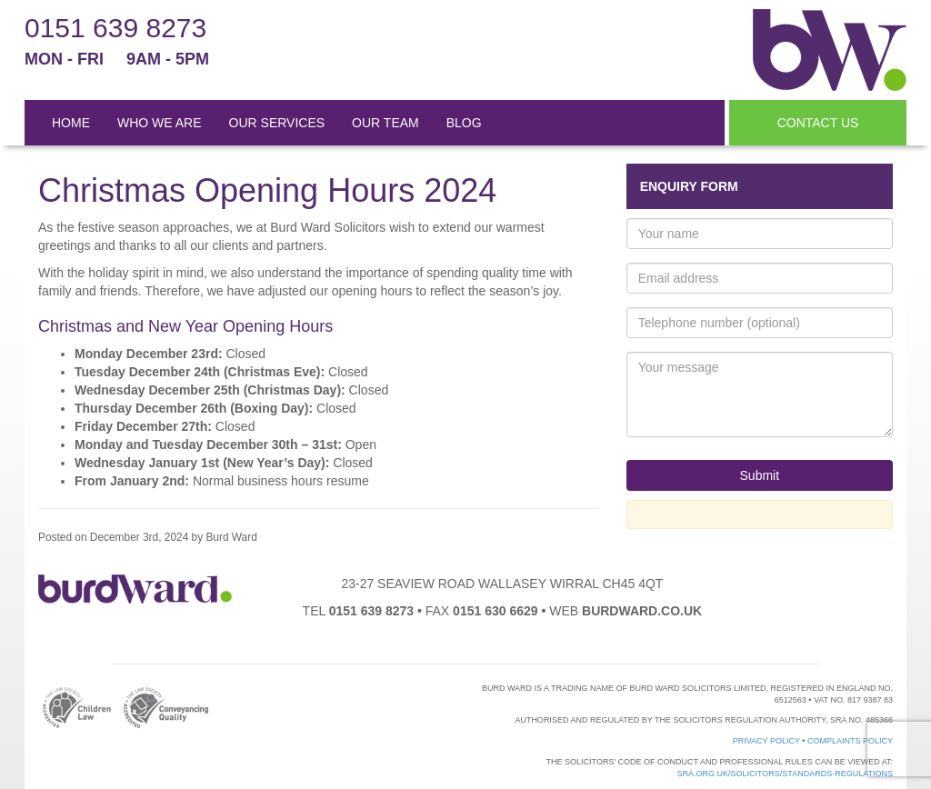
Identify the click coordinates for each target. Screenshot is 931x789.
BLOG (464, 122)
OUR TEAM (385, 122)
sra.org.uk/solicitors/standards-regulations (784, 773)
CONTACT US (818, 122)
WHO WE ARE (159, 122)
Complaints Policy (850, 740)
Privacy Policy (766, 740)
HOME (71, 122)
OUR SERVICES (277, 122)
